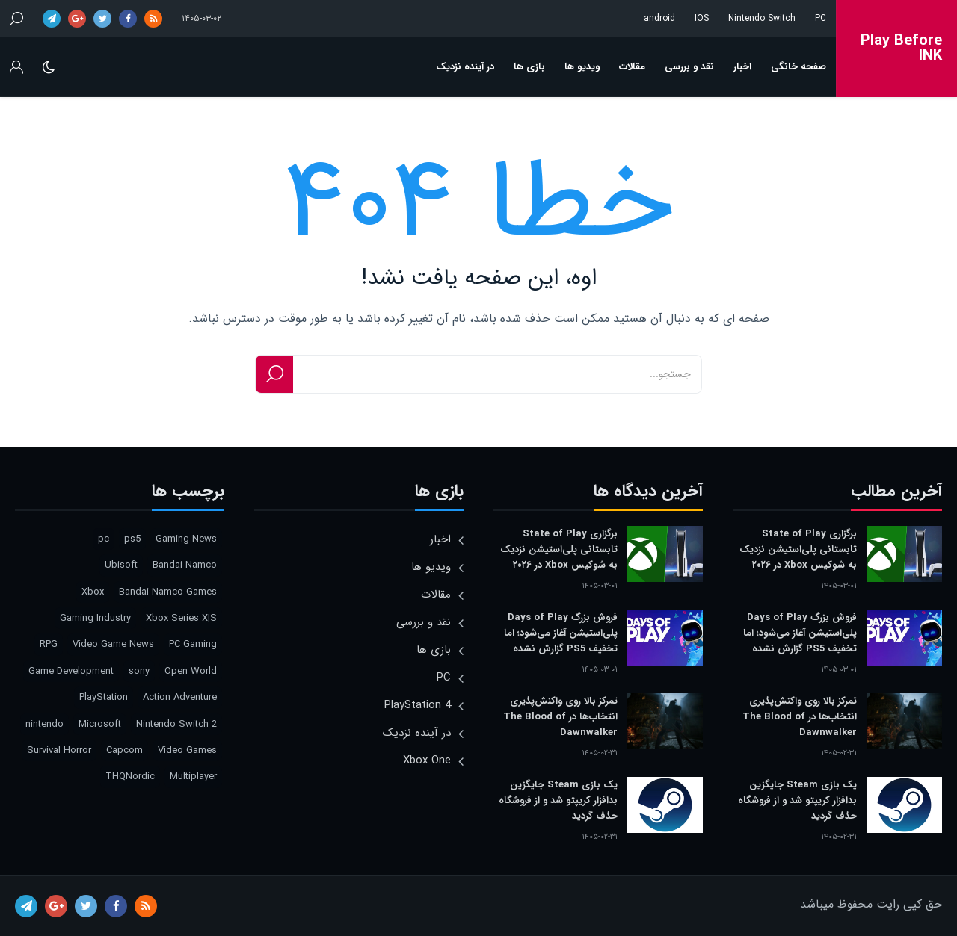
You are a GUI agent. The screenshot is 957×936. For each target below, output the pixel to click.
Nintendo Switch (762, 18)
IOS (702, 18)
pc (103, 539)
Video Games (187, 750)
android (659, 18)
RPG (49, 644)
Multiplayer (193, 776)
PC (820, 18)
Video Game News (113, 644)
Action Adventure (180, 697)
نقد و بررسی (689, 67)
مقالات (632, 67)
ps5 (132, 539)
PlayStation (103, 697)
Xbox (92, 592)
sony (139, 671)
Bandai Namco (185, 565)
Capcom (124, 750)
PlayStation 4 (417, 705)
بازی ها (529, 67)
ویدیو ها (582, 67)
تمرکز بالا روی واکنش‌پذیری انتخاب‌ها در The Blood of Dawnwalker (799, 716)
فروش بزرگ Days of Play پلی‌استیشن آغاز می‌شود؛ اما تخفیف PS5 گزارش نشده (800, 633)
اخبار (742, 67)
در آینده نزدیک (465, 67)
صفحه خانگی (798, 67)
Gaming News (186, 539)
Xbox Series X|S (181, 618)
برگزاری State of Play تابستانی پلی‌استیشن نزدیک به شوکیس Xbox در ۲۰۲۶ (798, 549)
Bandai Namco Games (168, 592)
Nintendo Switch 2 (176, 724)
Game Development (71, 671)
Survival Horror (59, 750)
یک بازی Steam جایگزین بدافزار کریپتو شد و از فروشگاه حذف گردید (797, 800)
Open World (190, 671)
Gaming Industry (95, 618)
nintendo (44, 724)
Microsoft (100, 724)
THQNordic (130, 776)
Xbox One (427, 760)
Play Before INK (901, 48)
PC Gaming (193, 644)
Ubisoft (121, 565)
